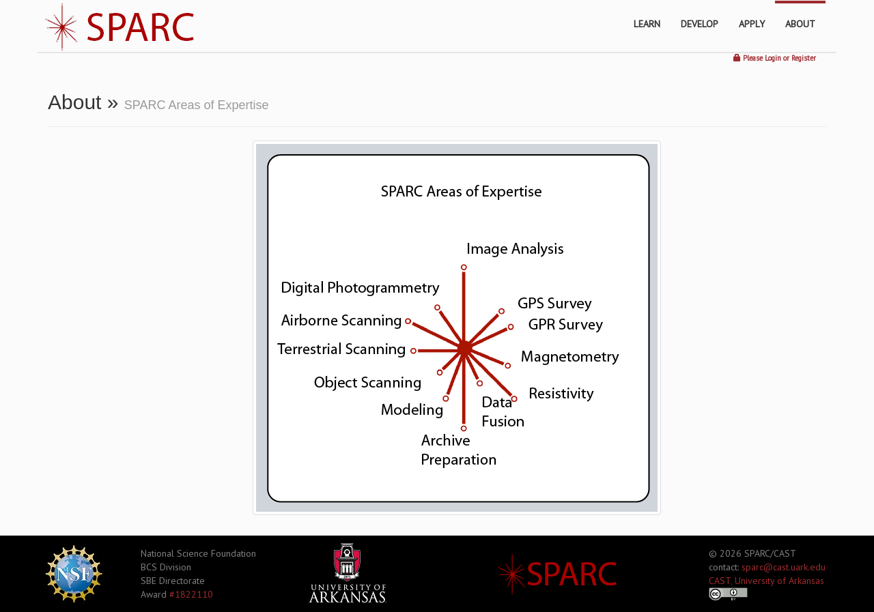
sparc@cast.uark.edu (784, 567)
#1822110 (191, 594)
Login (773, 58)
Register (803, 58)
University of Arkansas (779, 580)
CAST (720, 580)
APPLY (752, 24)
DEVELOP (699, 24)
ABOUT (800, 24)
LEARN (647, 24)
